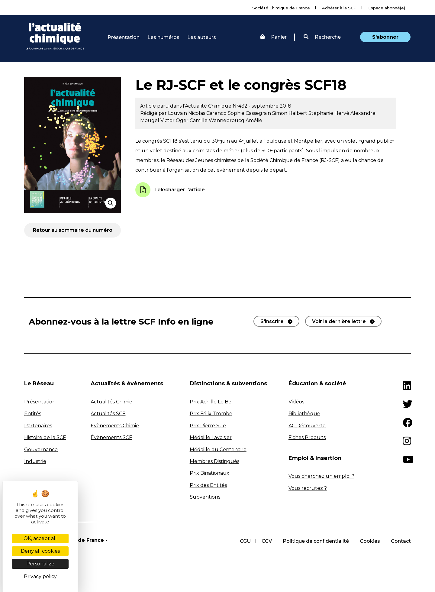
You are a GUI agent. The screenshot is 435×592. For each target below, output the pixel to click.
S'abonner (385, 37)
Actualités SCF (108, 413)
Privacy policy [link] (40, 576)
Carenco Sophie (226, 113)
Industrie (35, 461)
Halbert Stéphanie (311, 113)
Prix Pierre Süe (208, 426)
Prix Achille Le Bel (211, 402)
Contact (401, 541)
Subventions (205, 497)
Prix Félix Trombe (211, 413)
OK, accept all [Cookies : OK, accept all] (40, 538)
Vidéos (296, 402)
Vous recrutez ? (307, 488)
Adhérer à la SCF (339, 7)
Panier (273, 37)
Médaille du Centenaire (218, 449)
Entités (32, 413)
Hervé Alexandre (354, 113)
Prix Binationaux (209, 473)
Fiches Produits (307, 437)
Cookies (370, 541)
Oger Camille (192, 120)
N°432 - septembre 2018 (262, 106)
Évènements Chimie (115, 426)
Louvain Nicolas (187, 113)
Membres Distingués (214, 461)
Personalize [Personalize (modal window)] (40, 564)
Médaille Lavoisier (211, 437)
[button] (322, 37)
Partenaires (38, 426)
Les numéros (163, 37)
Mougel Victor (158, 120)
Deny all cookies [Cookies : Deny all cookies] (40, 551)
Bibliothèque (304, 413)
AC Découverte (307, 426)
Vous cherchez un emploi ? (321, 476)
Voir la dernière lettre (339, 321)
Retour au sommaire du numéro (72, 230)
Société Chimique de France (281, 7)
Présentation (124, 37)
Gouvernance (41, 449)
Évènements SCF (111, 437)
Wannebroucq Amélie (235, 120)
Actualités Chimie (111, 402)
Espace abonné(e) (386, 7)
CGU (245, 541)
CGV (267, 541)
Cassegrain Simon (267, 113)
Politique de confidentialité (316, 541)
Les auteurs (201, 37)
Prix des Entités (208, 485)
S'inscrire (272, 321)
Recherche (322, 37)
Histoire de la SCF (45, 437)
